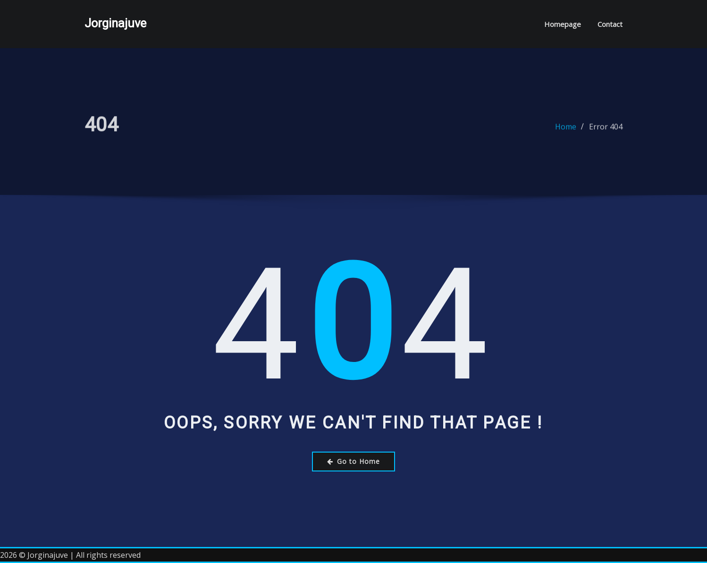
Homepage (562, 24)
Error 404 (606, 130)
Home (565, 130)
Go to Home (353, 461)
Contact (610, 24)
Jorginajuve (115, 23)
